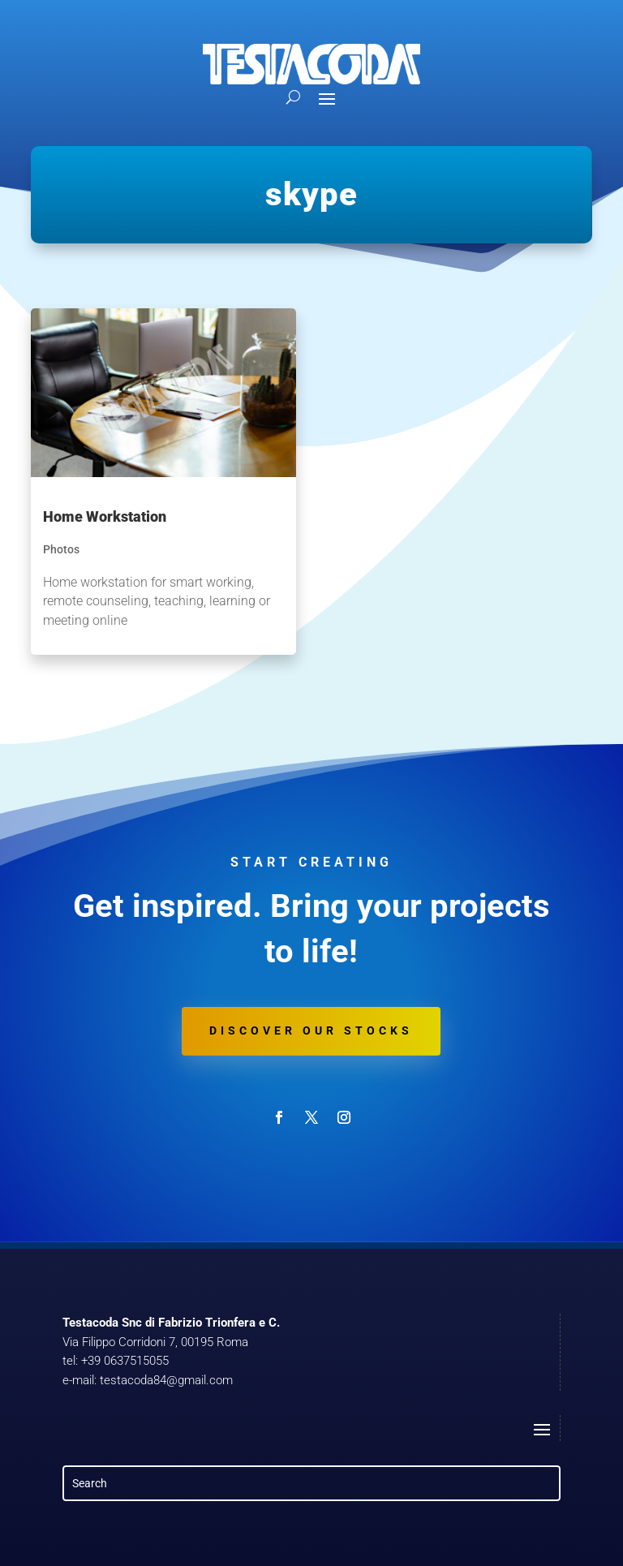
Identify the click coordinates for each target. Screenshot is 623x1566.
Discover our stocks (311, 1030)
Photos (61, 549)
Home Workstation (104, 516)
